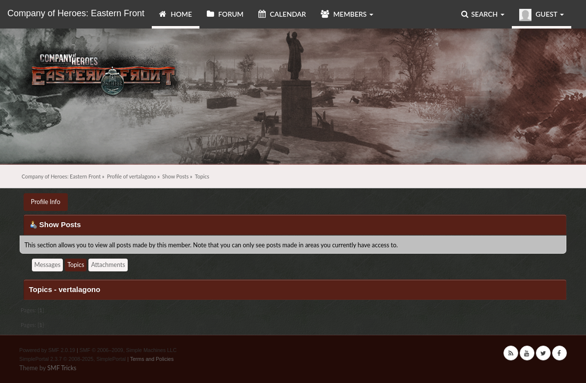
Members (347, 14)
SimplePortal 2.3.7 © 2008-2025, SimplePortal (72, 359)
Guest (541, 15)
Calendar (282, 14)
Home (175, 14)
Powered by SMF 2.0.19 (47, 350)
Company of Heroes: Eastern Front (75, 13)
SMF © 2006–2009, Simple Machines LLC (128, 350)
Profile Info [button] (45, 202)
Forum (225, 14)
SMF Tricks (61, 368)
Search (482, 14)
